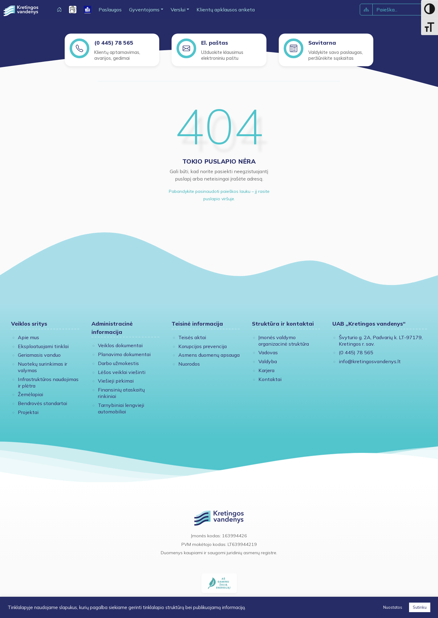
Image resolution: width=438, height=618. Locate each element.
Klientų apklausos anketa (226, 9)
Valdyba (267, 361)
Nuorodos (189, 364)
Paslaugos (110, 9)
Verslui (178, 9)
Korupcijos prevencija (202, 346)
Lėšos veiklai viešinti (121, 372)
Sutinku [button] (420, 607)
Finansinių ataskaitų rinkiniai (121, 393)
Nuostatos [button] (392, 607)
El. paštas (214, 42)
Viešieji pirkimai (116, 381)
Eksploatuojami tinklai (43, 346)
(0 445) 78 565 (113, 42)
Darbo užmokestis (118, 363)
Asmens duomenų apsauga (209, 355)
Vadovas (268, 352)
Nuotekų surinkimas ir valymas (42, 367)
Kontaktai (270, 379)
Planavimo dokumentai (124, 354)
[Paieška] (397, 9)
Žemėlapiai (30, 394)
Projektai (28, 412)
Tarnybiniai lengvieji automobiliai (121, 408)
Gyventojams (144, 9)
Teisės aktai (192, 337)
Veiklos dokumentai (120, 345)
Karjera (266, 370)
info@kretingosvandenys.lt (370, 361)
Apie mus (28, 337)
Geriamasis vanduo (39, 355)
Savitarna (322, 42)
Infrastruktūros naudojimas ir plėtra (48, 382)
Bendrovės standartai (42, 403)
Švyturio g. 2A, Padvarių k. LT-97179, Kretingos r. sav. (381, 340)
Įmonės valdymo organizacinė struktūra (283, 340)
